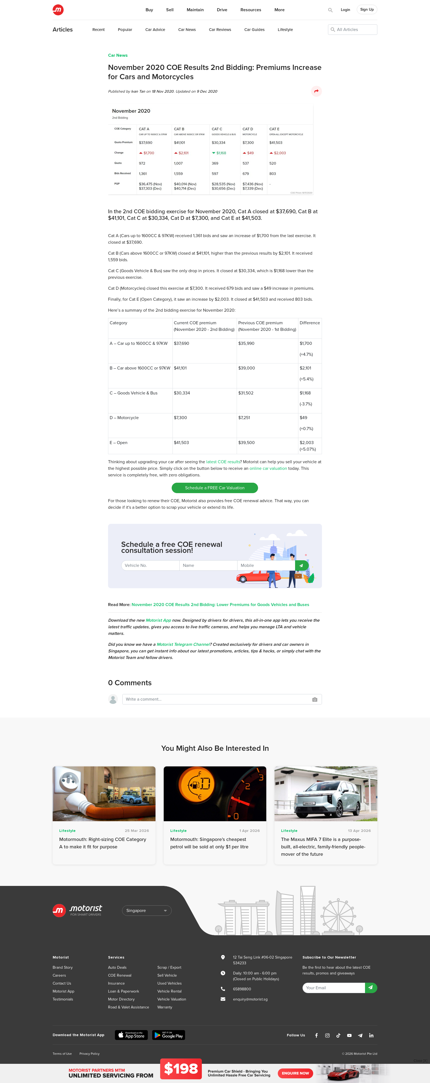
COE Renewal (119, 975)
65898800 (242, 989)
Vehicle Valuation (171, 999)
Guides (254, 29)
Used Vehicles (169, 983)
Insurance (116, 983)
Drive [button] (222, 10)
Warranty (164, 1007)
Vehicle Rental (169, 991)
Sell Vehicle (167, 975)
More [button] (280, 10)
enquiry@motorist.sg (250, 999)
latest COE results (223, 462)
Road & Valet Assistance (128, 1007)
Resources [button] (251, 10)
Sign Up (367, 9)
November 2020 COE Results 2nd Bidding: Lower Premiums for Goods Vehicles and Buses (220, 604)
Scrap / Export (169, 967)
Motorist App (63, 991)
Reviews (220, 29)
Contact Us (62, 983)
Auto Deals (117, 967)
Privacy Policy (90, 1054)
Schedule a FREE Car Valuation (215, 488)
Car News (118, 55)
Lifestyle (285, 29)
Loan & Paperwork (123, 991)
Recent (98, 29)
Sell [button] (170, 10)
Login (345, 9)
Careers (59, 975)
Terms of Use (62, 1054)
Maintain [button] (195, 10)
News (187, 29)
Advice (155, 29)
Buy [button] (149, 10)
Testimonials (63, 999)
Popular (125, 29)
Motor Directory (121, 999)
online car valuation (268, 468)
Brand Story (63, 967)
